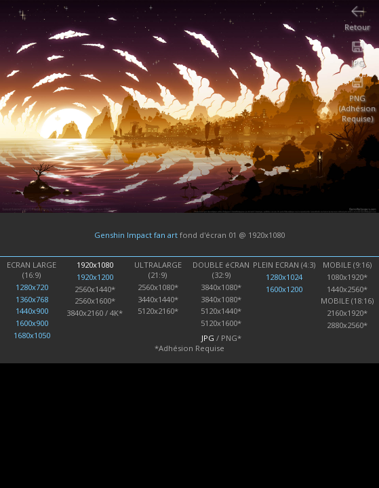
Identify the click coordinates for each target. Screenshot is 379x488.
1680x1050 (32, 335)
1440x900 (32, 311)
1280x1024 (284, 277)
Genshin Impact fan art (136, 235)
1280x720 (32, 287)
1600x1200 (284, 289)
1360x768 (32, 299)
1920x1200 (95, 277)
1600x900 (32, 323)
